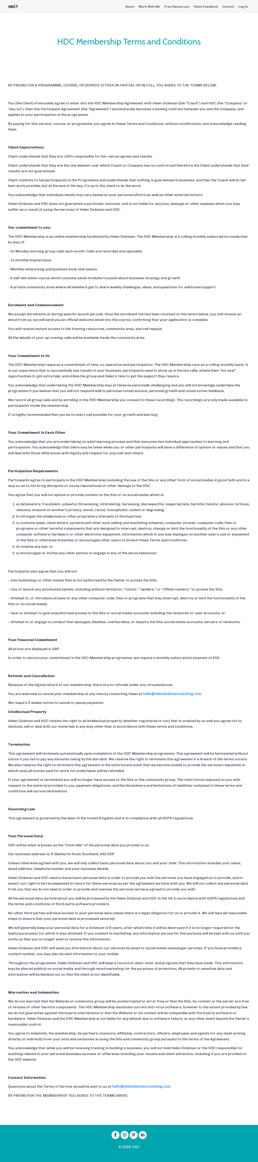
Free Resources (176, 6)
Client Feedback (206, 6)
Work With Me (149, 6)
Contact (228, 6)
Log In (243, 6)
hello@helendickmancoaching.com (172, 697)
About (129, 6)
